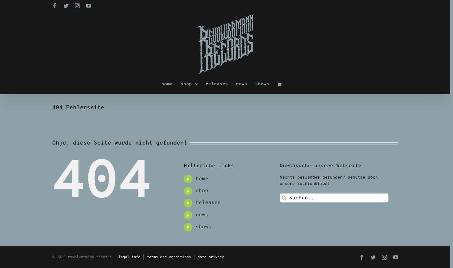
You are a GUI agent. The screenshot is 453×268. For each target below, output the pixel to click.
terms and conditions (169, 257)
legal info (129, 257)
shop (202, 191)
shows (203, 227)
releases (208, 203)
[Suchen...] (334, 197)
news (202, 215)
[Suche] (284, 197)
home (202, 179)
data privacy (211, 257)
